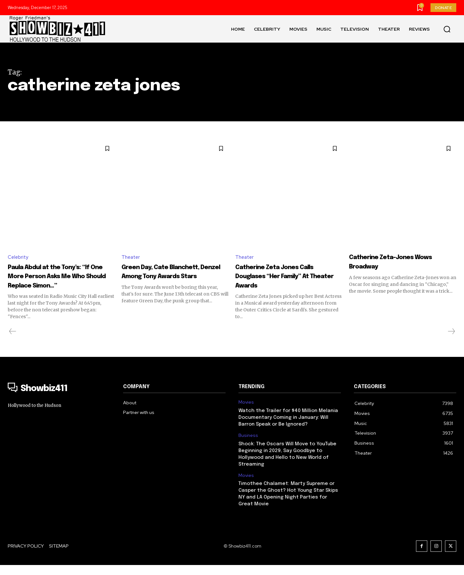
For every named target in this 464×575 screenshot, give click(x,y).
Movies (246, 412)
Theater (131, 257)
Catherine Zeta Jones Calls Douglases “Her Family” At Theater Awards (288, 276)
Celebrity (19, 257)
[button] (447, 29)
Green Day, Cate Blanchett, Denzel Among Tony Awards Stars (172, 276)
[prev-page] (13, 341)
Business (248, 445)
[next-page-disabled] (451, 341)
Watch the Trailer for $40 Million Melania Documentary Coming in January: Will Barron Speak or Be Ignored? (288, 427)
